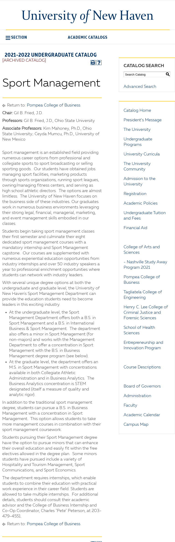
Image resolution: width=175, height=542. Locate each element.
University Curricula (142, 154)
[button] (16, 37)
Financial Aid (135, 228)
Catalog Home (137, 111)
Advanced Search (140, 87)
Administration (137, 396)
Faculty (130, 405)
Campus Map (136, 425)
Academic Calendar (142, 415)
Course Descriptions (142, 367)
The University (137, 130)
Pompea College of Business (53, 105)
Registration (135, 194)
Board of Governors (142, 386)
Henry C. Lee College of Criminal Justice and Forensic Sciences (146, 312)
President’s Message (143, 120)
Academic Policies (140, 203)
